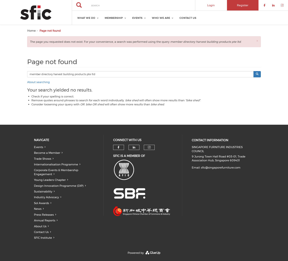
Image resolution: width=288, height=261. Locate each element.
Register (242, 5)
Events (38, 147)
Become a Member (47, 153)
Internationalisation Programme (56, 164)
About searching (38, 82)
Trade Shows (42, 158)
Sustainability (43, 191)
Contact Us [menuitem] (187, 17)
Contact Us (41, 232)
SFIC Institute (43, 237)
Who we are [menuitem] (161, 17)
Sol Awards (41, 203)
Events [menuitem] (137, 17)
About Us (40, 226)
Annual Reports (44, 220)
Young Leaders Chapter (50, 180)
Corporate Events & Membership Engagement (56, 172)
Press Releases (44, 214)
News (38, 209)
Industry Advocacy (46, 197)
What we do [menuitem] (86, 17)
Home (31, 30)
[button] (257, 41)
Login (211, 5)
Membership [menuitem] (114, 17)
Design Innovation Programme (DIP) (59, 186)
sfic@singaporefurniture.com (220, 167)
